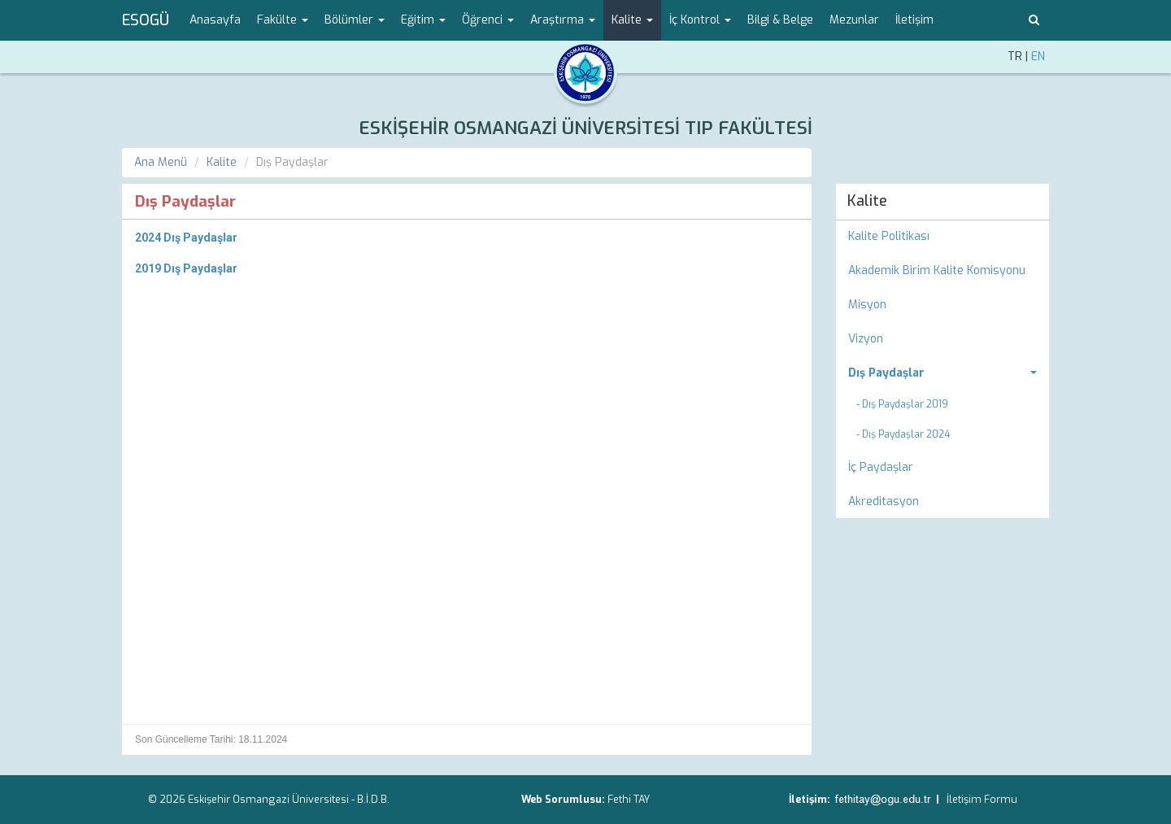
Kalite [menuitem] (867, 201)
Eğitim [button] (423, 20)
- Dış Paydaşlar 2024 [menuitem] (903, 434)
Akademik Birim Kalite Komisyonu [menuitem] (936, 270)
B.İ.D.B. (373, 799)
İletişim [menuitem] (914, 20)
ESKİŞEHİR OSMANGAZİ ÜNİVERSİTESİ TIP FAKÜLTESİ (585, 128)
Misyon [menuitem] (867, 304)
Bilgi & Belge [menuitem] (780, 20)
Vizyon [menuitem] (865, 339)
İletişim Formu (982, 799)
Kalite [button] (632, 20)
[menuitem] (943, 373)
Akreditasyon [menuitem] (883, 501)
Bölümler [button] (354, 20)
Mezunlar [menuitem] (854, 20)
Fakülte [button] (282, 20)
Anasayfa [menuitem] (215, 20)
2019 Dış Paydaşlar (186, 268)
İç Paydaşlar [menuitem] (880, 467)
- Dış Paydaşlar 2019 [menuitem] (902, 404)
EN (1038, 56)
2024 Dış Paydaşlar (186, 237)
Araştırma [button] (562, 20)
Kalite (222, 162)
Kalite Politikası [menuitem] (888, 236)
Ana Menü (160, 162)
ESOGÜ (145, 20)
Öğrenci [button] (488, 20)
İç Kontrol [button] (700, 20)
